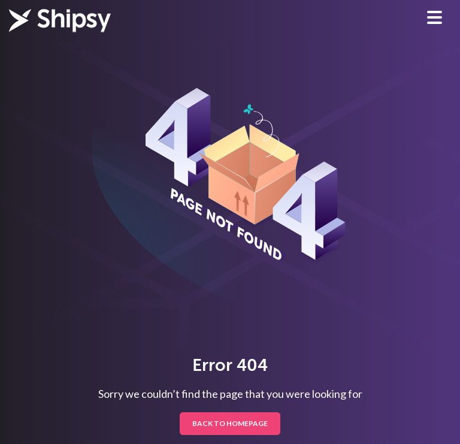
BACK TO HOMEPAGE (230, 423)
